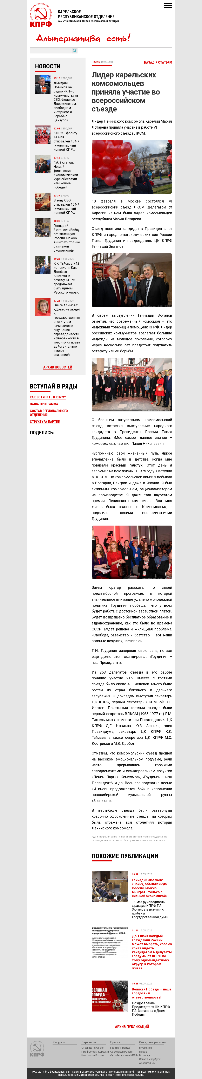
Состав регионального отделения (49, 413)
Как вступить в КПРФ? (48, 397)
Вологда (144, 1055)
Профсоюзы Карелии (95, 1051)
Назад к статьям (158, 62)
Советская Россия (121, 1051)
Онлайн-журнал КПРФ (123, 1055)
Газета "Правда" (120, 1047)
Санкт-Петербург (149, 1059)
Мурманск (145, 1047)
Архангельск (147, 1063)
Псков (143, 1051)
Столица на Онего (92, 1047)
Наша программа (44, 404)
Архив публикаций (132, 1027)
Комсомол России (92, 1055)
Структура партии (45, 422)
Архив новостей (57, 367)
